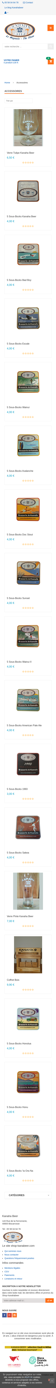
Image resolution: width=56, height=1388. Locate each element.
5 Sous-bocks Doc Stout (20, 534)
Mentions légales (12, 1268)
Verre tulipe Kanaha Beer (20, 153)
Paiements (9, 1275)
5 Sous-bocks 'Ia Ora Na (20, 1171)
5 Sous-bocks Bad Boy (19, 280)
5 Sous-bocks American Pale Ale (24, 725)
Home (7, 82)
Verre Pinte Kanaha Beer (20, 916)
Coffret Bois (13, 980)
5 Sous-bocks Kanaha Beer (21, 216)
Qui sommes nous (12, 1251)
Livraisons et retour (13, 1279)
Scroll (52, 1380)
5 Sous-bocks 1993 (17, 789)
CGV (6, 1271)
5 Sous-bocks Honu (17, 1107)
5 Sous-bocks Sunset (18, 598)
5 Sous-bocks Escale (18, 343)
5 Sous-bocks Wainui (18, 407)
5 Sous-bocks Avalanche (20, 471)
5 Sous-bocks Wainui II (19, 662)
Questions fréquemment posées (19, 1258)
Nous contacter (11, 1254)
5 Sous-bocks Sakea (18, 852)
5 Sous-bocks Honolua (19, 1043)
